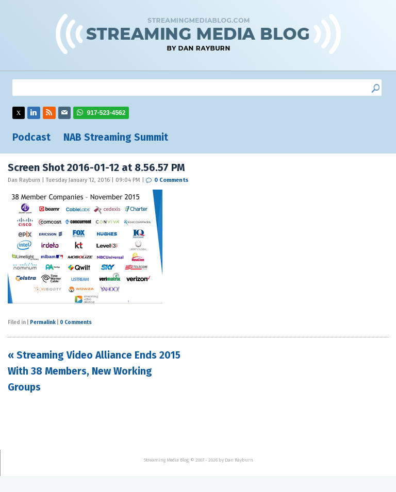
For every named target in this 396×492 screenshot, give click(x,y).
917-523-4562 (106, 112)
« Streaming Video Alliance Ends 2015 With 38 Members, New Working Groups (94, 371)
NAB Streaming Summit (115, 137)
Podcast (31, 137)
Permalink (43, 322)
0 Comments (171, 180)
